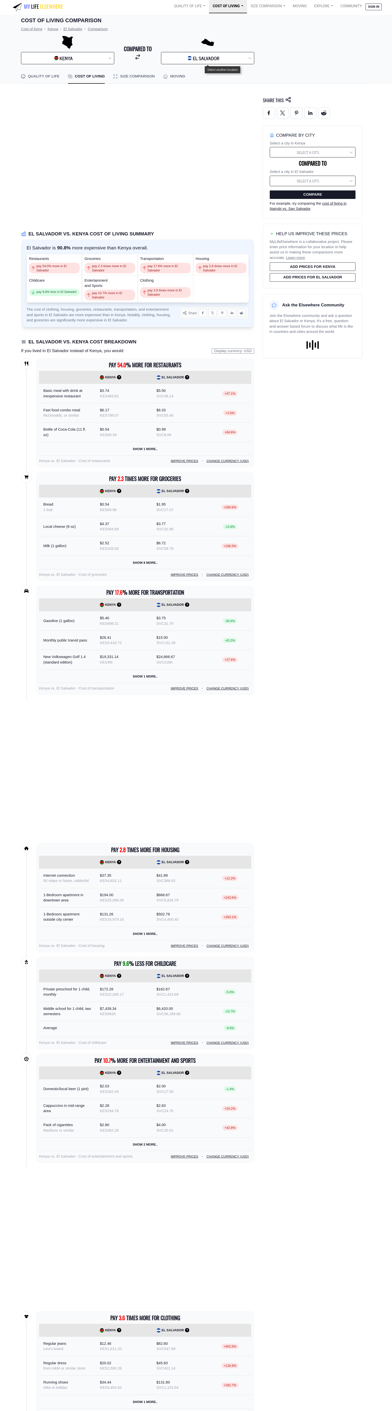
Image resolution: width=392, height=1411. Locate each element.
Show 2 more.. (145, 1144)
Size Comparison (266, 6)
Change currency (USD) (227, 461)
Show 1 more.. (145, 449)
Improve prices (184, 461)
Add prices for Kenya (313, 267)
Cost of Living (226, 6)
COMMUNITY (351, 6)
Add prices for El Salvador (312, 277)
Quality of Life (188, 6)
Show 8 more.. (145, 563)
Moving (300, 6)
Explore (322, 6)
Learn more (295, 258)
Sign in (373, 6)
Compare (312, 194)
